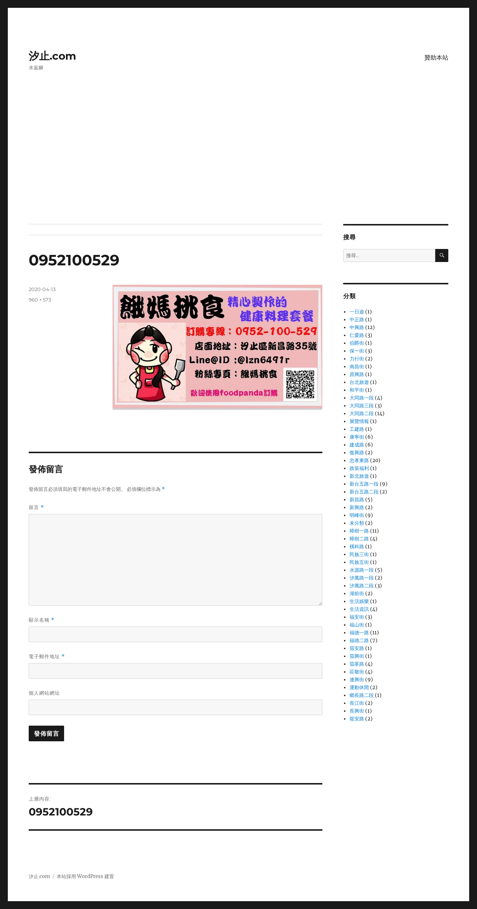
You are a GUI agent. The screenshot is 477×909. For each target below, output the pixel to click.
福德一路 (359, 632)
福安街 (357, 617)
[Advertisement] (238, 169)
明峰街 (357, 515)
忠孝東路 (359, 460)
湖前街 (357, 593)
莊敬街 (357, 672)
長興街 (357, 711)
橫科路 (357, 546)
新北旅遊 (359, 476)
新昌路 (357, 499)
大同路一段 (362, 398)
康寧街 (357, 437)
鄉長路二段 (362, 695)
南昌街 (357, 366)
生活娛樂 (359, 601)
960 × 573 (40, 300)
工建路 (357, 429)
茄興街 (357, 656)
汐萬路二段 (362, 586)
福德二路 (359, 640)
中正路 (357, 319)
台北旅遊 (359, 382)
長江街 (357, 703)
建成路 (357, 445)
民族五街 (359, 562)
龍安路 (357, 719)
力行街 (357, 359)
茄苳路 (357, 664)
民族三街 (359, 554)
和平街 (357, 390)
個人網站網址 (44, 693)
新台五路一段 (364, 484)
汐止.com (52, 56)
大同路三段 (362, 406)
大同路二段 (362, 413)
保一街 (357, 351)
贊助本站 (436, 57)
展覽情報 (359, 421)
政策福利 (359, 468)
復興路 (357, 452)
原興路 (357, 374)
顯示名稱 (41, 620)
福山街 (357, 625)
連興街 (357, 679)
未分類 (357, 523)
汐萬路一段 (362, 578)
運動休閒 (359, 687)
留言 (36, 507)
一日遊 (357, 312)
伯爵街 (357, 343)
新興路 (357, 507)
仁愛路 (357, 335)
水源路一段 (362, 570)
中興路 (357, 327)
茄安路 (357, 648)
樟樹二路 (359, 539)
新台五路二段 (364, 492)
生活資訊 (359, 609)
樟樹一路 (359, 531)
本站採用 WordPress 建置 (85, 876)
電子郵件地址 (47, 656)
